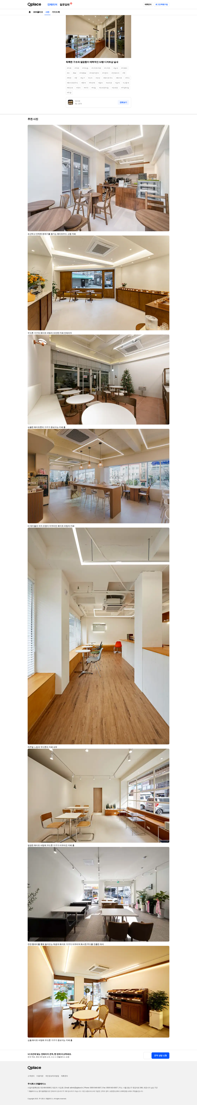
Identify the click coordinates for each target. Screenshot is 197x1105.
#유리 (78, 88)
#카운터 (105, 73)
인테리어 (52, 4)
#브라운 (109, 83)
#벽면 (69, 78)
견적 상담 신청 (160, 1055)
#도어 (90, 78)
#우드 (127, 78)
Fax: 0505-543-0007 (110, 1088)
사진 (47, 12)
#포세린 (115, 88)
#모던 (98, 78)
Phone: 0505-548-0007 (92, 1088)
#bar (74, 73)
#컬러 (100, 83)
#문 (76, 78)
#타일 (93, 88)
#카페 (69, 68)
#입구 (83, 78)
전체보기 (123, 102)
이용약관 (39, 1076)
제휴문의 (148, 4)
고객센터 (31, 1076)
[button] (166, 128)
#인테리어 (115, 73)
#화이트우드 (108, 78)
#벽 (123, 73)
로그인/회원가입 (161, 4)
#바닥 (86, 88)
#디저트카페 (96, 68)
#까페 (77, 68)
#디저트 (107, 68)
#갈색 (117, 83)
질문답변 (65, 4)
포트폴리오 (38, 12)
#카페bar (82, 73)
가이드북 (56, 12)
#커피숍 (85, 68)
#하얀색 (92, 83)
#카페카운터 (94, 73)
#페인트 (70, 88)
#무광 (69, 93)
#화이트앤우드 (72, 83)
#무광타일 (125, 88)
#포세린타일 (104, 88)
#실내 (116, 68)
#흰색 (83, 83)
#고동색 (126, 83)
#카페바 (124, 68)
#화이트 (119, 78)
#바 (68, 73)
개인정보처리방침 (52, 1076)
